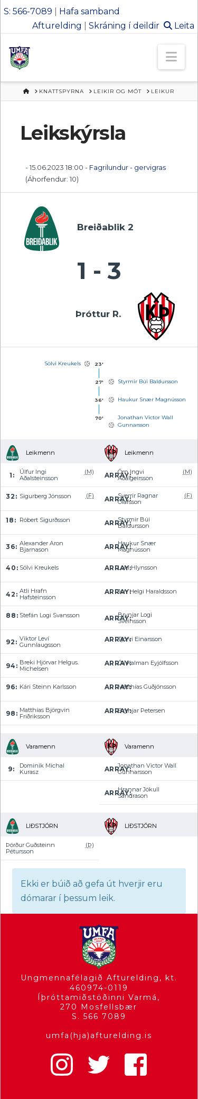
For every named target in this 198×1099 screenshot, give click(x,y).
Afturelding (57, 26)
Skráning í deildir (124, 26)
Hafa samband (89, 11)
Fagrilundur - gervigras (127, 167)
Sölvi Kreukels (62, 363)
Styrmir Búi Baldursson (148, 381)
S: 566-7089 (28, 11)
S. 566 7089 (99, 1016)
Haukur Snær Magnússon (152, 399)
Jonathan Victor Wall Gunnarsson (145, 421)
